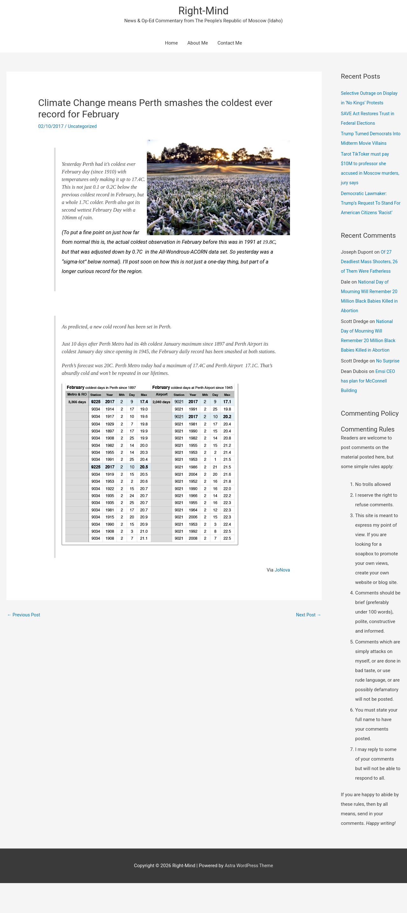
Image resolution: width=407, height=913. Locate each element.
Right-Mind (203, 11)
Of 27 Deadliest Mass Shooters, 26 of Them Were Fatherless (370, 282)
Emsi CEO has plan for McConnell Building (368, 411)
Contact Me (229, 44)
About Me (197, 44)
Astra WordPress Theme (249, 895)
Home (171, 44)
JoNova (282, 571)
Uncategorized (83, 128)
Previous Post (24, 616)
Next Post (307, 616)
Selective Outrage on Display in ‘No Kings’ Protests (362, 104)
